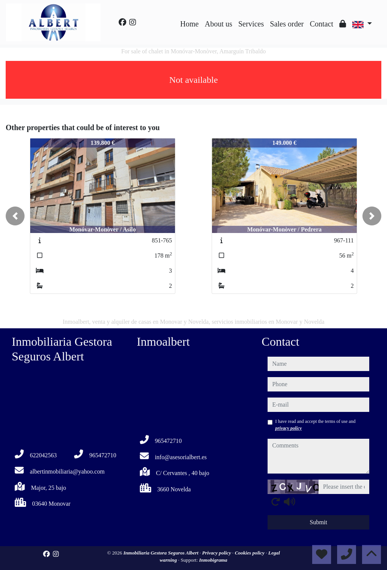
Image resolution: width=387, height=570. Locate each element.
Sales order (286, 24)
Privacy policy (217, 553)
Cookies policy (250, 553)
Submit (318, 522)
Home (189, 24)
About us (218, 24)
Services (251, 24)
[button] (15, 216)
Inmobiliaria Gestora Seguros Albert (161, 553)
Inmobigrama (213, 560)
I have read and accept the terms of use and (315, 425)
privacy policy (288, 428)
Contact (321, 24)
